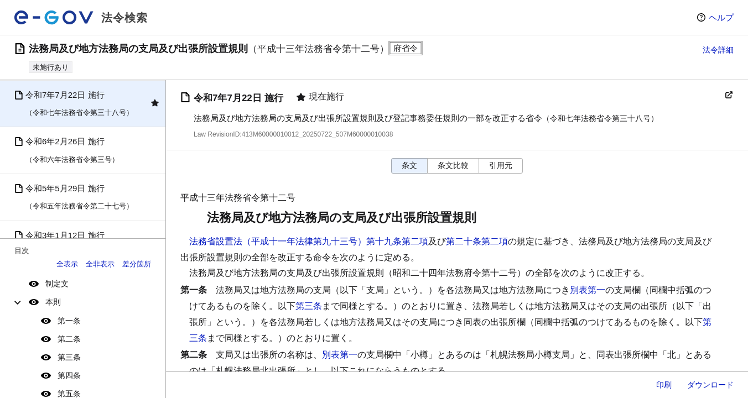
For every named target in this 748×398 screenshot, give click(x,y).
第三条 (69, 357)
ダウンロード (710, 384)
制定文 (57, 283)
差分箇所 (136, 264)
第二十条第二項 (477, 241)
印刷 (664, 384)
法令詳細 (718, 49)
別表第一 (587, 290)
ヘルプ (721, 17)
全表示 (67, 264)
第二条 (69, 338)
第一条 (69, 320)
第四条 (69, 375)
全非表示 (100, 264)
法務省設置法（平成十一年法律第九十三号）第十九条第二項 (308, 241)
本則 (53, 301)
